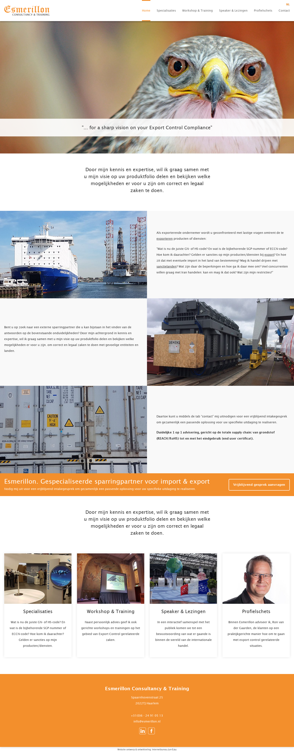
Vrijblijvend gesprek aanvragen (259, 484)
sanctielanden (166, 266)
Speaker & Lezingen (233, 10)
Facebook (151, 731)
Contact (284, 10)
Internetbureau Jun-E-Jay (164, 749)
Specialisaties (166, 10)
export (269, 254)
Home (146, 10)
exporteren (164, 238)
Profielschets (263, 10)
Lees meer (37, 605)
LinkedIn (142, 731)
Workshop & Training (197, 10)
